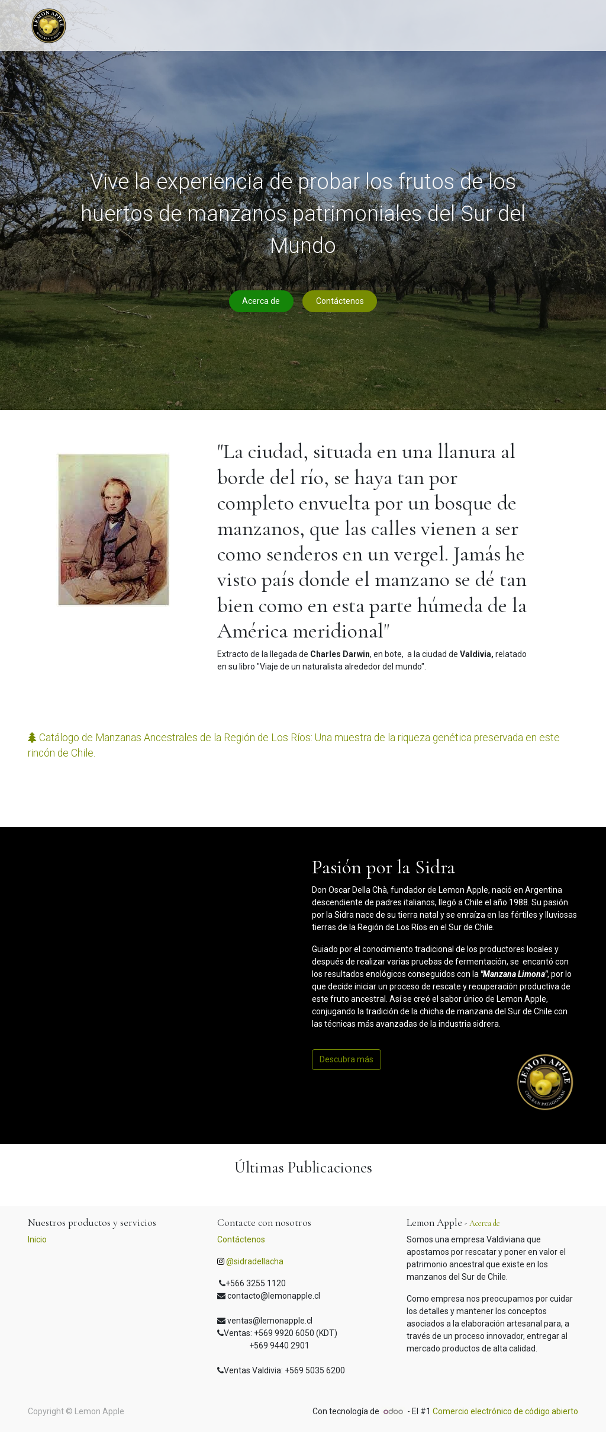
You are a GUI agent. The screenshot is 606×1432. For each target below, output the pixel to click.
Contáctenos (340, 301)
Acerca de (261, 301)
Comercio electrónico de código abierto (505, 1411)
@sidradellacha (254, 1261)
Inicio (37, 1239)
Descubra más (346, 1059)
